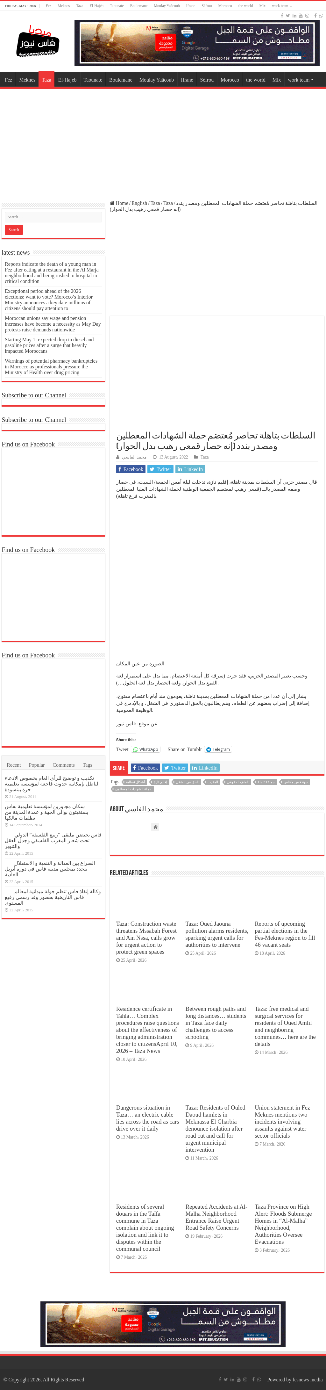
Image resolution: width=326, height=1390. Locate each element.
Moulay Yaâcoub (167, 6)
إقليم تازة (160, 782)
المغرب (213, 782)
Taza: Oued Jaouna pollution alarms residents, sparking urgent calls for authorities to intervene (216, 934)
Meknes (64, 6)
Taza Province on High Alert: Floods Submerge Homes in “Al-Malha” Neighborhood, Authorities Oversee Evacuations (283, 1224)
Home (119, 203)
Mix (262, 6)
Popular (37, 765)
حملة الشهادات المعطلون (133, 789)
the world (245, 6)
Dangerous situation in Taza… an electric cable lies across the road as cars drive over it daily (147, 1118)
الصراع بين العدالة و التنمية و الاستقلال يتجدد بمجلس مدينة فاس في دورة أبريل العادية (50, 868)
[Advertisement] (163, 141)
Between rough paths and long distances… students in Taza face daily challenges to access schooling (215, 1022)
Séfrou (207, 6)
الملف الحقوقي (238, 782)
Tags (87, 765)
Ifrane (190, 6)
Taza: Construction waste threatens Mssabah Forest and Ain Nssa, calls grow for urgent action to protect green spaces (146, 937)
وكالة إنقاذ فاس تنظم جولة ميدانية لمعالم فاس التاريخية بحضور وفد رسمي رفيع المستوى (53, 897)
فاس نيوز (126, 723)
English (139, 203)
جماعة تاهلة (266, 782)
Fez (48, 6)
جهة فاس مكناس (296, 782)
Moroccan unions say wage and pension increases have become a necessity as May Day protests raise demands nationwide (53, 323)
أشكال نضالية (135, 782)
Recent (14, 765)
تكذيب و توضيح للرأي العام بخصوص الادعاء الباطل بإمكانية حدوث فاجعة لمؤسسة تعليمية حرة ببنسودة (52, 783)
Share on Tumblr (185, 749)
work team (280, 6)
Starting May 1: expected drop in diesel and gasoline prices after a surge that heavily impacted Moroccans (49, 345)
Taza (79, 6)
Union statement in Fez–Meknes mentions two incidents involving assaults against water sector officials (284, 1121)
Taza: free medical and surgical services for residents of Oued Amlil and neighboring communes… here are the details (285, 1026)
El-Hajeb (96, 6)
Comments (63, 765)
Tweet (122, 749)
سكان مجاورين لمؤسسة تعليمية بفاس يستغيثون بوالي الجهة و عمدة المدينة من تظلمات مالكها (46, 812)
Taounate (117, 6)
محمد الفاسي (134, 457)
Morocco (225, 6)
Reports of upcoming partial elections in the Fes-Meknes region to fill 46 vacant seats (285, 934)
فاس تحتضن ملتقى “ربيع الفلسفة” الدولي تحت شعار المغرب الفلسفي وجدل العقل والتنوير (53, 840)
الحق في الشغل (187, 782)
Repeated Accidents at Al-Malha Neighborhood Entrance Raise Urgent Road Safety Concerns (216, 1217)
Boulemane (139, 6)
